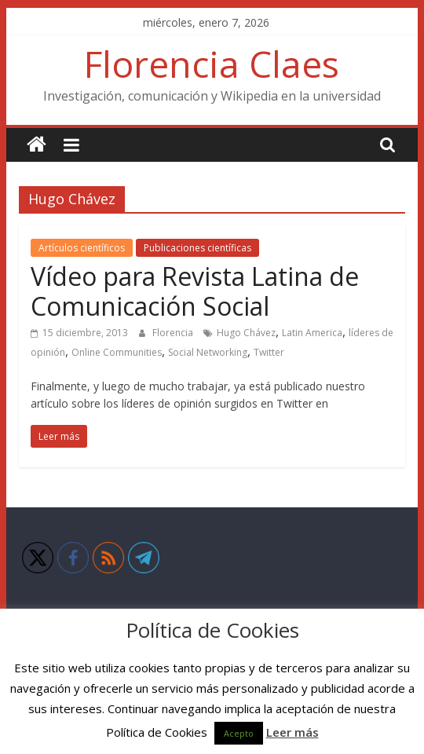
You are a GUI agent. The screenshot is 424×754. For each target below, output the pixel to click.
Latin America (312, 332)
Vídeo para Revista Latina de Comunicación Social (195, 291)
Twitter (269, 352)
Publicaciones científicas (197, 247)
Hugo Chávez (246, 332)
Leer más (292, 732)
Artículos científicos (81, 247)
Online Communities (116, 352)
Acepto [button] (239, 733)
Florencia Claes (211, 63)
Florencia (174, 332)
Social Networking (207, 352)
